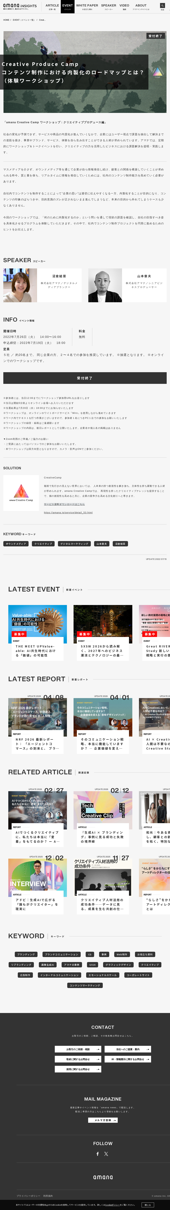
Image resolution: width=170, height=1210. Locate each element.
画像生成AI (47, 964)
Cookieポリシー (112, 1204)
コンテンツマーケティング (85, 985)
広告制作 (25, 975)
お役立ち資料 (145, 954)
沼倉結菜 (120, 543)
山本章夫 (102, 543)
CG (90, 954)
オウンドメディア (16, 543)
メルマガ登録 (103, 1120)
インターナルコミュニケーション (59, 975)
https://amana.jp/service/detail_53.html (68, 512)
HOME (6, 20)
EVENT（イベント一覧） (24, 20)
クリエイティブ (43, 543)
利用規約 (48, 1196)
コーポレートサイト (138, 975)
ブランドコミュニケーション (61, 954)
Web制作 (122, 954)
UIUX (92, 964)
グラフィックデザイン (118, 964)
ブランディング (26, 954)
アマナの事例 (71, 964)
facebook (99, 1154)
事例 (104, 954)
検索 (162, 10)
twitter (106, 1154)
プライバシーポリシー (28, 1196)
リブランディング (21, 964)
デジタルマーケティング (74, 543)
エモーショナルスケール (103, 975)
